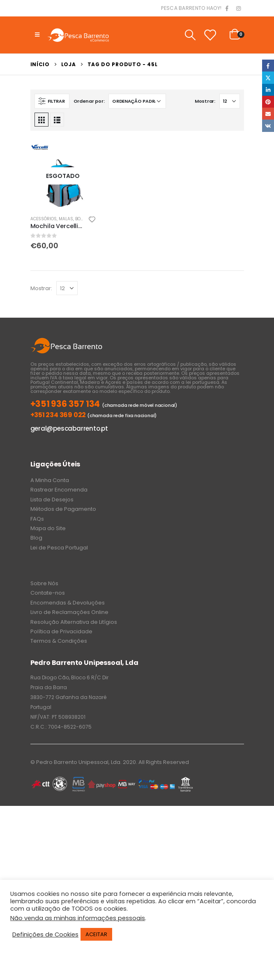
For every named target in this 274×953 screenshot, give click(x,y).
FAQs (37, 519)
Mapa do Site (48, 528)
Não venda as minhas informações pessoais (77, 918)
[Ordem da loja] (137, 101)
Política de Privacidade (61, 631)
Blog (36, 538)
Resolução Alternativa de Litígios (73, 622)
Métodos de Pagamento (63, 509)
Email (268, 114)
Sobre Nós (44, 583)
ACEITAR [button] (96, 934)
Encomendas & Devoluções (67, 603)
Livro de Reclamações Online (69, 612)
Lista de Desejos (52, 499)
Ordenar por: (89, 101)
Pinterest (268, 102)
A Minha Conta (49, 480)
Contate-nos (47, 593)
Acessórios (43, 219)
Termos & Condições (58, 641)
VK (268, 126)
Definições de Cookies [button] (45, 934)
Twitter (268, 77)
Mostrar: (205, 101)
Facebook (268, 66)
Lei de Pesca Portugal (59, 547)
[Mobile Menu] (37, 35)
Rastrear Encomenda (58, 490)
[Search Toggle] (190, 34)
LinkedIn (268, 90)
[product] (63, 176)
